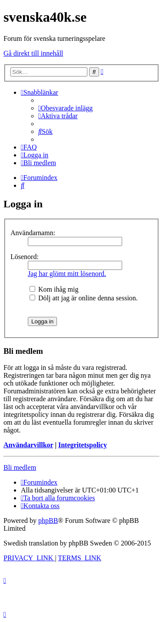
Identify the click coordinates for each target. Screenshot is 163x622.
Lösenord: (24, 256)
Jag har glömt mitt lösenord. (67, 273)
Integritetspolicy (82, 445)
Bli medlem (19, 467)
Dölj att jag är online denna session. (84, 298)
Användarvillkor (28, 445)
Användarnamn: (32, 232)
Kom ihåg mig (54, 289)
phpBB (48, 520)
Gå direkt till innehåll (33, 53)
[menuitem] (65, 108)
